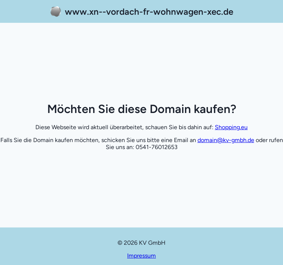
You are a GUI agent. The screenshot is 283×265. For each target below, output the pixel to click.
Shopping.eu (231, 127)
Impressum (141, 255)
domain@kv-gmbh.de (226, 140)
